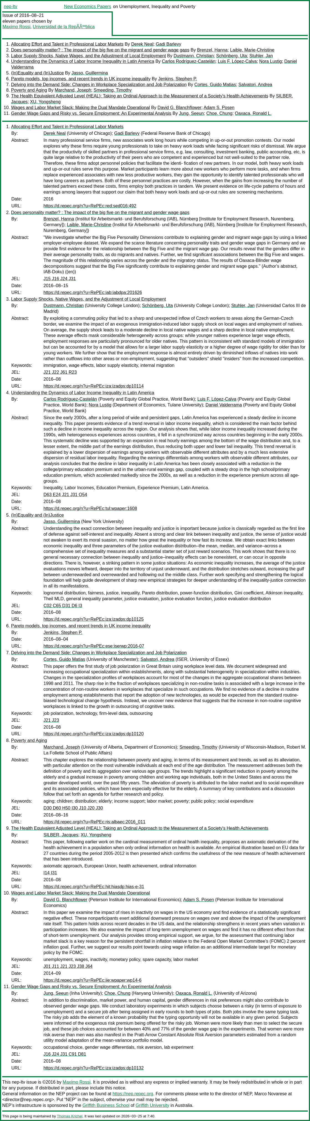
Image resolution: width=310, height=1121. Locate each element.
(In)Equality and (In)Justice (37, 73)
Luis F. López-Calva (237, 61)
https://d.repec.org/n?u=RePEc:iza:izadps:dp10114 (93, 386)
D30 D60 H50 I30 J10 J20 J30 (73, 808)
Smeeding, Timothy (113, 90)
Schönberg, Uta (231, 55)
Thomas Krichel (69, 1116)
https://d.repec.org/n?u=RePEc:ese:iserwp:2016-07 (93, 646)
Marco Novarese (270, 1093)
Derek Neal (142, 44)
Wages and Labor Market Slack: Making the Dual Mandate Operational (80, 107)
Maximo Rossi (16, 26)
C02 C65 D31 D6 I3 (62, 605)
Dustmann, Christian (193, 55)
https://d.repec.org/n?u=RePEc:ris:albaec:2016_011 (94, 822)
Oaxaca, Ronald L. (253, 113)
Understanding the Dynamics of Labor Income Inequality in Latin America (82, 61)
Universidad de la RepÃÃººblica (63, 26)
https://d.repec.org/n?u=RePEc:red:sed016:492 (89, 205)
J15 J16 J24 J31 (59, 278)
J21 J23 (51, 720)
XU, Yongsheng (45, 101)
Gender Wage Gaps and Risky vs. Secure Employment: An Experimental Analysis (91, 113)
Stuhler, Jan (261, 55)
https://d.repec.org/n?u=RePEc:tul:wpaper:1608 (90, 508)
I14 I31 (50, 872)
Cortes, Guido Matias (215, 84)
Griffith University (152, 1105)
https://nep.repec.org (132, 1093)
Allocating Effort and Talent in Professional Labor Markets (67, 44)
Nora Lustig (270, 61)
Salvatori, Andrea (255, 84)
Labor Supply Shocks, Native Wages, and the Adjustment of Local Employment (88, 55)
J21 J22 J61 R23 (60, 372)
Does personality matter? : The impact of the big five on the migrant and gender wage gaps (100, 50)
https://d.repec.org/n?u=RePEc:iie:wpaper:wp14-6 (92, 980)
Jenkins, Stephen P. (177, 78)
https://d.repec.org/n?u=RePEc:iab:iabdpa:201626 (92, 292)
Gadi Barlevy (168, 44)
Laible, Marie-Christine (252, 50)
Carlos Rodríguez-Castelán (188, 61)
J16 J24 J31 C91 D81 (64, 1054)
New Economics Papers (87, 6)
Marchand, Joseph (73, 90)
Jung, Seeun (191, 113)
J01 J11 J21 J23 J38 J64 (68, 966)
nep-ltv (10, 6)
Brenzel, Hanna (212, 50)
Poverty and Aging (29, 90)
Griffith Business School (106, 1105)
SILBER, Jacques (60, 835)
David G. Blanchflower (179, 107)
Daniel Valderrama (224, 405)
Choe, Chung (219, 113)
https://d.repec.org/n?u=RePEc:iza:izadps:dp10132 (93, 1068)
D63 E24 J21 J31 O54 (65, 494)
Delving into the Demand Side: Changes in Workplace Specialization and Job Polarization (99, 84)
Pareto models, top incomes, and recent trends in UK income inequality (80, 78)
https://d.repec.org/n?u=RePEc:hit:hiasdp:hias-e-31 (93, 886)
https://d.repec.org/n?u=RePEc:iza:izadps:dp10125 (93, 619)
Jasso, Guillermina (89, 73)
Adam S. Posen (219, 107)
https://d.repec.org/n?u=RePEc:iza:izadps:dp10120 (93, 733)
